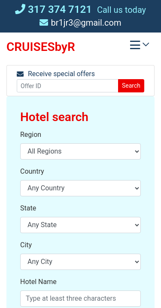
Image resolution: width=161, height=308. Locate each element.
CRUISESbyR (40, 47)
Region (30, 134)
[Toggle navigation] (140, 47)
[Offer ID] (67, 85)
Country (32, 171)
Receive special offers (56, 74)
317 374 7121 (53, 9)
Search (131, 85)
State (28, 208)
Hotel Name (38, 282)
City (26, 245)
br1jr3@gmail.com (80, 23)
